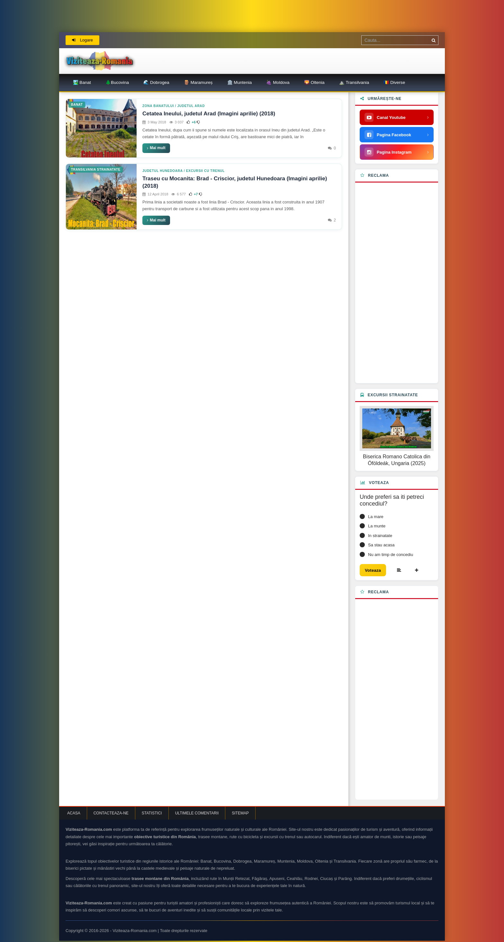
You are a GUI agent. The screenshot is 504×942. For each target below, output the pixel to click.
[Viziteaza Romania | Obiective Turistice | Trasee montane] (99, 61)
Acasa (73, 814)
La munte (376, 526)
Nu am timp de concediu (390, 554)
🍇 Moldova (277, 82)
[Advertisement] (397, 282)
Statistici (152, 814)
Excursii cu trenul (205, 171)
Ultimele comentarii (197, 814)
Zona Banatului (158, 106)
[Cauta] (433, 40)
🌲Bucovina (117, 82)
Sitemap (240, 814)
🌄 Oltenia (314, 82)
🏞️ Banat (82, 82)
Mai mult (156, 148)
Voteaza (374, 570)
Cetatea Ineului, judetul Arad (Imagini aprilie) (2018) (208, 114)
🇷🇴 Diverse (394, 82)
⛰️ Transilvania (354, 82)
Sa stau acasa (381, 545)
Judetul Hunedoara (162, 171)
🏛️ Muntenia (239, 82)
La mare (375, 516)
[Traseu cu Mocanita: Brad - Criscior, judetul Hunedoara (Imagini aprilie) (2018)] (101, 196)
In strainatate (380, 535)
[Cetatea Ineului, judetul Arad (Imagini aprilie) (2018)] (101, 128)
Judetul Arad (191, 106)
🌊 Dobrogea (156, 82)
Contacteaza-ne (111, 814)
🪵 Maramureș (198, 82)
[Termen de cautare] (399, 40)
